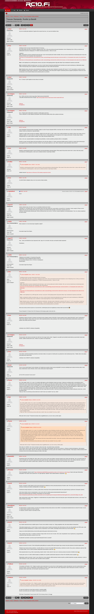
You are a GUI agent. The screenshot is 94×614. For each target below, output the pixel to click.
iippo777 (10, 204)
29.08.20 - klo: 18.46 (22, 421)
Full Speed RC (22, 104)
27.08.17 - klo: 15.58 (22, 221)
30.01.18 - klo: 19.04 (22, 315)
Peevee (10, 380)
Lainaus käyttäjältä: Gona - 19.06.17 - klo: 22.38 (30, 274)
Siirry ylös (8, 597)
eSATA (10, 221)
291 (28, 25)
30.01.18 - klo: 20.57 (22, 334)
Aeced (9, 365)
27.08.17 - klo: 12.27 (23, 191)
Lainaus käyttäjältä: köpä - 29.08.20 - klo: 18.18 (30, 423)
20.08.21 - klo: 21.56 (22, 456)
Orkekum (10, 577)
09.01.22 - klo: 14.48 (22, 522)
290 (25, 25)
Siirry (69, 603)
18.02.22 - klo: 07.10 (22, 543)
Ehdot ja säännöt (80, 611)
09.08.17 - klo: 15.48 (22, 148)
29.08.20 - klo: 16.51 (22, 380)
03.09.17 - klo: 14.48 (22, 271)
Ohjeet (75, 611)
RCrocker (10, 469)
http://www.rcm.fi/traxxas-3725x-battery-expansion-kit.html (39, 172)
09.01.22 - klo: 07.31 (22, 505)
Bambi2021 (11, 456)
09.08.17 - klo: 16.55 (22, 161)
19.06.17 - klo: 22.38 (22, 45)
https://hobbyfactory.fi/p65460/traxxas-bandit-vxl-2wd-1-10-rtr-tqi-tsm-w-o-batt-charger (52, 472)
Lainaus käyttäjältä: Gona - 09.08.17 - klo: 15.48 (30, 164)
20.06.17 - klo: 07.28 (22, 110)
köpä (9, 397)
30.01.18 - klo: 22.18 (22, 351)
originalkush (11, 191)
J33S (9, 127)
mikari (9, 29)
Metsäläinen (11, 505)
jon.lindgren (11, 94)
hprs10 (10, 483)
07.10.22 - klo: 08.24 (22, 577)
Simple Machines (14, 611)
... (20, 25)
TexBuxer (10, 564)
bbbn (9, 271)
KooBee (10, 161)
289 (22, 25)
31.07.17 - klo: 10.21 (22, 127)
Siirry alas (8, 25)
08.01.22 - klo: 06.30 (22, 483)
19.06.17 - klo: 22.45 (22, 77)
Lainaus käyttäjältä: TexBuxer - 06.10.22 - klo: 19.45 (31, 580)
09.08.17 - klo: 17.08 (22, 177)
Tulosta (86, 25)
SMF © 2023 (8, 611)
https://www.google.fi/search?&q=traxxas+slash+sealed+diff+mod (50, 97)
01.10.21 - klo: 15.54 (22, 469)
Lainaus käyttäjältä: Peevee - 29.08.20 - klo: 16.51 (30, 399)
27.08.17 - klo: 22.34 (22, 238)
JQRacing (21, 103)
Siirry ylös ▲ (85, 611)
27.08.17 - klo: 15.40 (22, 204)
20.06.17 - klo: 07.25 (22, 93)
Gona (9, 45)
